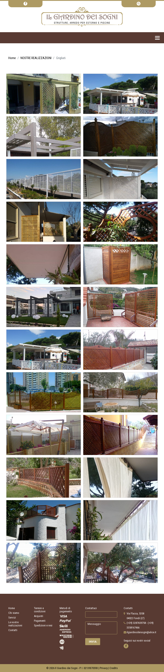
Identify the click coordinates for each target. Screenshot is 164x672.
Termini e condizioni (39, 610)
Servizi (12, 617)
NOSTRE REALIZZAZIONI (35, 58)
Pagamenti (39, 620)
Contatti (12, 630)
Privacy (104, 668)
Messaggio (101, 627)
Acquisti (38, 616)
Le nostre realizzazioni (15, 624)
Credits (114, 668)
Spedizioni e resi (43, 625)
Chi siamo (13, 612)
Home (12, 58)
